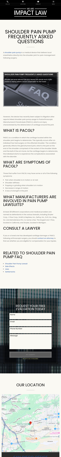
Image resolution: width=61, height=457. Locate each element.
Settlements (10, 272)
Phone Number (16, 329)
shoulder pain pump (13, 52)
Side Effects (9, 266)
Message (14, 336)
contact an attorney (45, 238)
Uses (7, 269)
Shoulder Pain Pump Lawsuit (16, 264)
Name (12, 315)
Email (12, 322)
